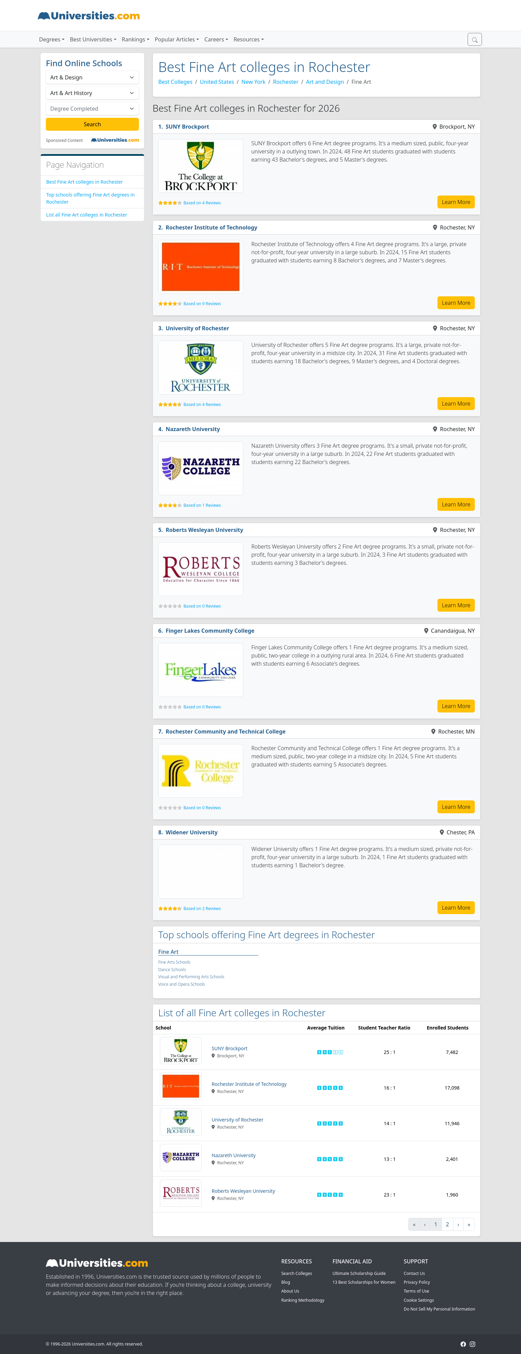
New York (253, 82)
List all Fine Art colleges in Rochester (86, 214)
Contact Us (414, 1273)
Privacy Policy (417, 1282)
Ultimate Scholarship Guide (359, 1273)
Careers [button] (214, 39)
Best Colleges (175, 82)
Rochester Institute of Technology (211, 227)
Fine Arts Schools (174, 962)
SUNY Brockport (187, 126)
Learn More (456, 202)
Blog (285, 1282)
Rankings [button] (133, 39)
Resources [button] (247, 39)
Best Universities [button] (91, 39)
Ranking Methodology (302, 1300)
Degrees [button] (49, 39)
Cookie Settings (419, 1300)
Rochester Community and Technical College (226, 731)
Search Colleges (296, 1273)
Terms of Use (416, 1291)
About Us (290, 1291)
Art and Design (325, 82)
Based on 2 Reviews (202, 908)
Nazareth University (193, 429)
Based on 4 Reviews (202, 203)
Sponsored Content (64, 140)
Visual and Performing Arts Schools (191, 977)
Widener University (192, 832)
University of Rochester (197, 328)
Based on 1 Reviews (202, 505)
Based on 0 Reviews (202, 606)
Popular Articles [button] (175, 39)
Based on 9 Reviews (202, 304)
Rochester (286, 82)
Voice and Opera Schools (181, 984)
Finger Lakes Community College (210, 630)
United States (217, 82)
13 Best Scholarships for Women (364, 1282)
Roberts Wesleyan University (204, 530)
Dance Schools (172, 969)
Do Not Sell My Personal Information (439, 1309)
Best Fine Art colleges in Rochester (84, 182)
